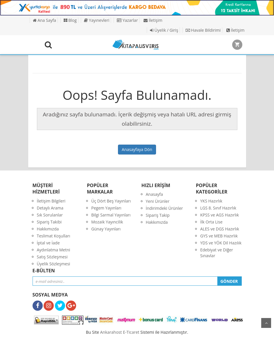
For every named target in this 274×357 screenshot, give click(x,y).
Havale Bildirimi (203, 30)
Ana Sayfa (44, 20)
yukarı (266, 323)
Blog (70, 20)
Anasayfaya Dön (137, 149)
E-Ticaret (131, 332)
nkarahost (111, 332)
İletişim (153, 20)
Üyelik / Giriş (164, 30)
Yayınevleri (96, 20)
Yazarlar (127, 20)
